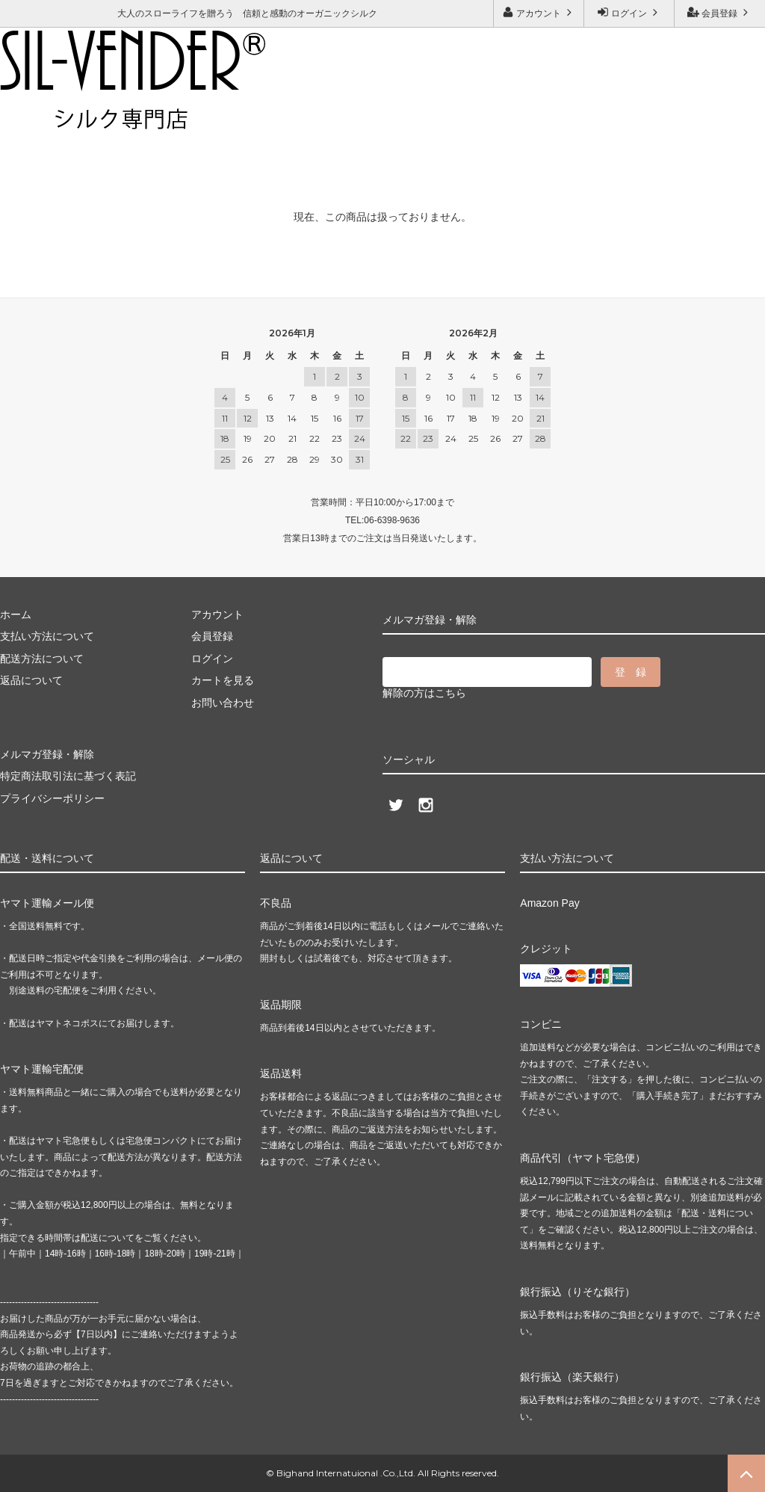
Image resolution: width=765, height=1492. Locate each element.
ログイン (629, 12)
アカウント (539, 12)
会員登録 (719, 12)
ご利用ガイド (33, 117)
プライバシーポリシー (52, 798)
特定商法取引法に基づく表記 (68, 776)
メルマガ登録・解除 (220, 117)
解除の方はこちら (424, 693)
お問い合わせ (118, 117)
